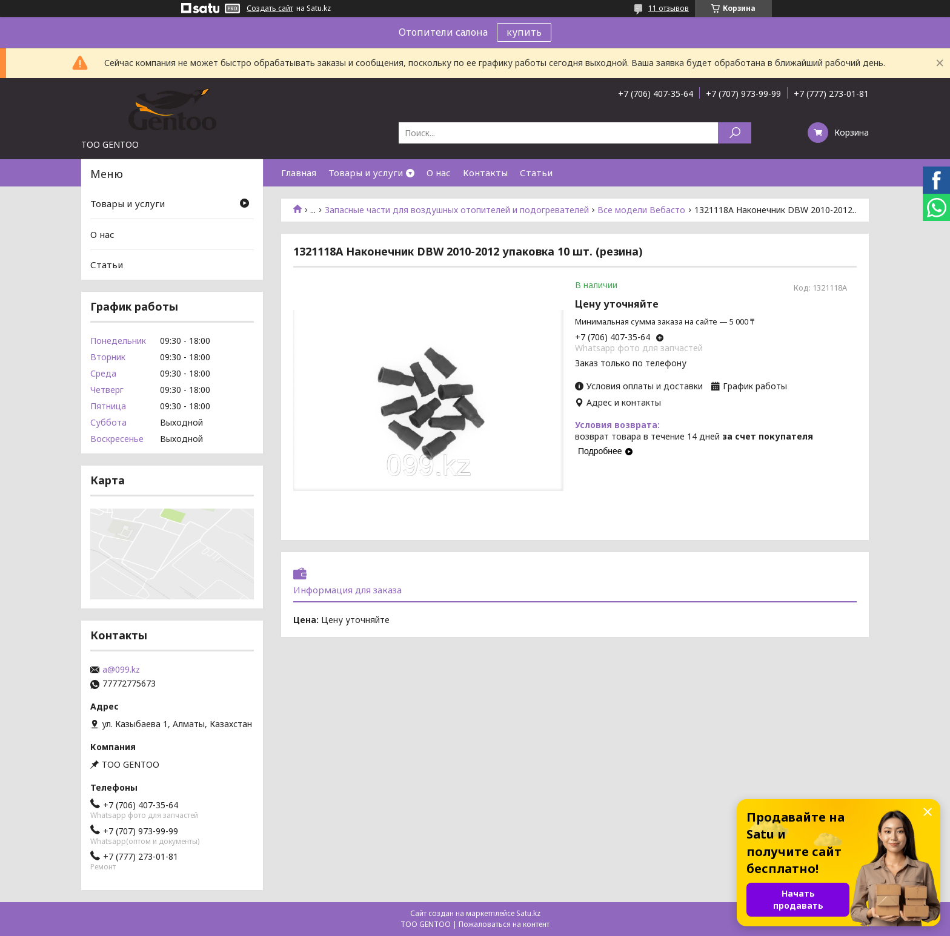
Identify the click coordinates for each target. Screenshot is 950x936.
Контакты (485, 172)
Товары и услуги (365, 172)
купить (524, 32)
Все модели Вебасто (641, 210)
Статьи (536, 172)
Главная (298, 172)
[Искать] (734, 132)
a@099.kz (121, 669)
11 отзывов (668, 8)
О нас (439, 172)
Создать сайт (270, 8)
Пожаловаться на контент (504, 924)
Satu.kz (528, 913)
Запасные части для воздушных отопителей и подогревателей (457, 210)
